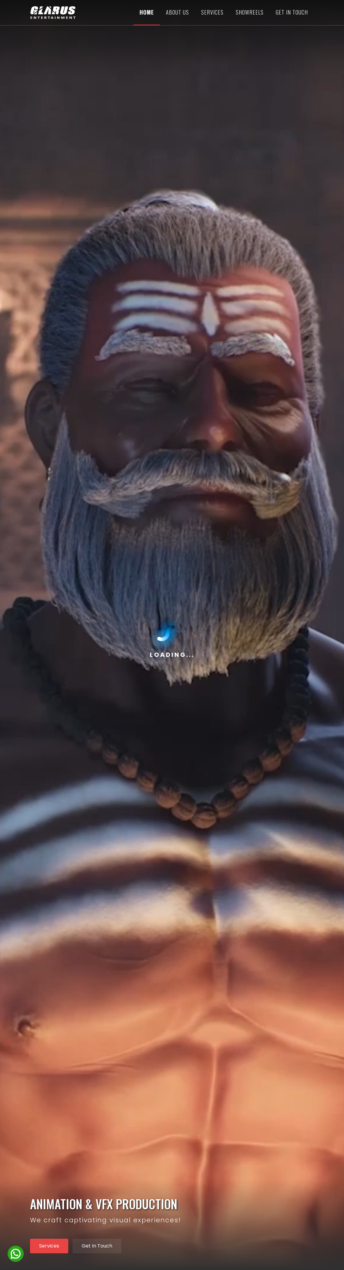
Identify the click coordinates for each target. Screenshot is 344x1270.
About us (177, 12)
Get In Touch (97, 1245)
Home (147, 12)
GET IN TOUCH (292, 12)
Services (212, 12)
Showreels (250, 12)
